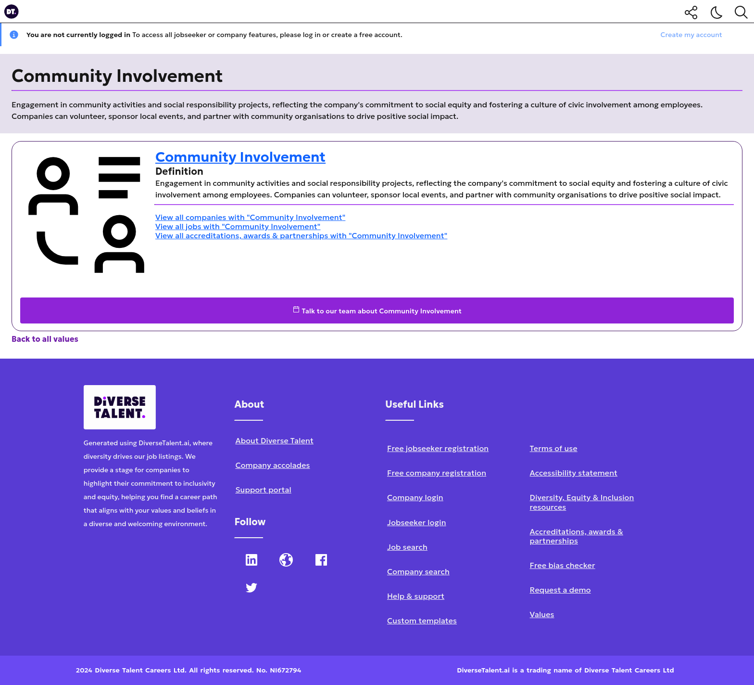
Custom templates (422, 620)
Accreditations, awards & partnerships (576, 536)
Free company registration (436, 473)
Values (542, 614)
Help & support (415, 596)
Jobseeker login (416, 522)
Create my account (691, 34)
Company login (415, 497)
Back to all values (45, 339)
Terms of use (554, 448)
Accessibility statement (573, 473)
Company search (418, 571)
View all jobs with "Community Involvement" (238, 226)
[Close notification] (742, 34)
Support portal (263, 489)
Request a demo (560, 590)
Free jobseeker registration (438, 448)
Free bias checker (562, 565)
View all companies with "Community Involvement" (250, 217)
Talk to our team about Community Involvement (377, 310)
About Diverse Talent (274, 440)
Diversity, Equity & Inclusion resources (582, 501)
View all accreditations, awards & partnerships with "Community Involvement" (301, 235)
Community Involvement (240, 157)
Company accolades (272, 465)
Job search (407, 547)
